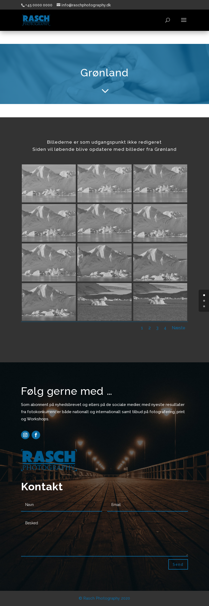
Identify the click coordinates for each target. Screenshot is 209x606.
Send (178, 564)
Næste (178, 327)
